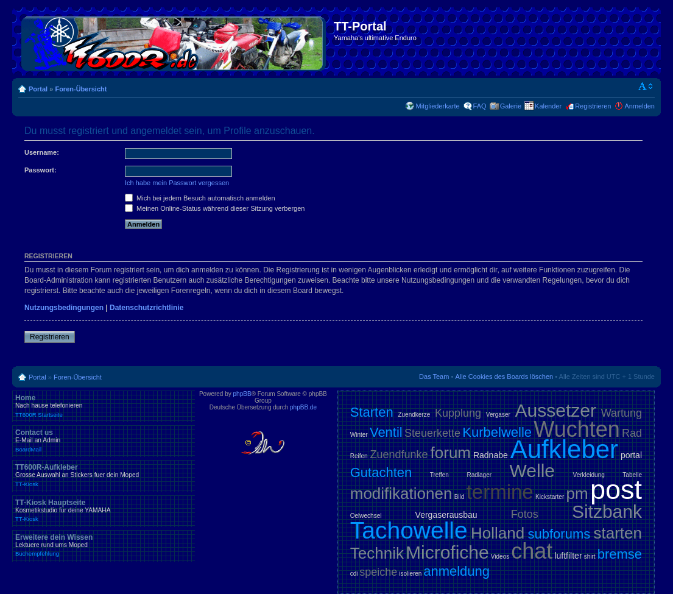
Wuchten (576, 429)
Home (103, 406)
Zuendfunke (399, 454)
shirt (590, 556)
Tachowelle (409, 530)
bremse (619, 554)
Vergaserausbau (446, 515)
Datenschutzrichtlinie (146, 307)
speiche (378, 572)
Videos (500, 556)
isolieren (410, 573)
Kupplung (458, 413)
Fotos (524, 514)
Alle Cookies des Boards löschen (504, 376)
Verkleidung (589, 475)
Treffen (439, 475)
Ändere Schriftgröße (646, 86)
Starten (371, 412)
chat (531, 551)
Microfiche (447, 552)
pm (577, 493)
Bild (459, 496)
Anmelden (639, 106)
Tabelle (632, 475)
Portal (38, 89)
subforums (559, 534)
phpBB (242, 394)
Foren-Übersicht (81, 89)
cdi (354, 573)
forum (451, 453)
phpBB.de (303, 407)
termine (500, 492)
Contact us (103, 440)
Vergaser (498, 414)
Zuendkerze (414, 414)
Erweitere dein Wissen (103, 545)
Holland (497, 533)
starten (618, 533)
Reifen (359, 456)
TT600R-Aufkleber (103, 475)
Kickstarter (549, 496)
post (616, 489)
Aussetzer (555, 410)
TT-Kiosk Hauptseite (103, 510)
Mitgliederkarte (437, 106)
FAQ (480, 106)
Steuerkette (432, 433)
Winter (359, 434)
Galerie (510, 106)
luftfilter (568, 555)
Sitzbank (607, 511)
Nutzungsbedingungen (64, 307)
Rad (632, 433)
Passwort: (40, 170)
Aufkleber (564, 449)
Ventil (386, 432)
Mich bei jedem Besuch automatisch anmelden (200, 198)
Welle (532, 471)
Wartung (621, 413)
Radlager (479, 475)
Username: (41, 152)
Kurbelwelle (497, 432)
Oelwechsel (366, 515)
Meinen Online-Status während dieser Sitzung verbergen (215, 208)
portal (631, 455)
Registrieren (593, 106)
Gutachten (381, 472)
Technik (377, 553)
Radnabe (490, 455)
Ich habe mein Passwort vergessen (177, 182)
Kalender (548, 106)
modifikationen (401, 493)
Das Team (434, 376)
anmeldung (456, 571)
